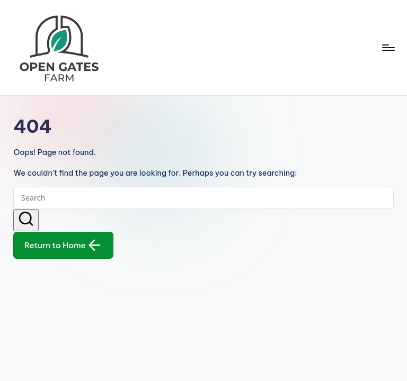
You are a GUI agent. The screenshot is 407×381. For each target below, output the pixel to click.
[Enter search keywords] (203, 198)
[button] (26, 220)
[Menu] (387, 47)
